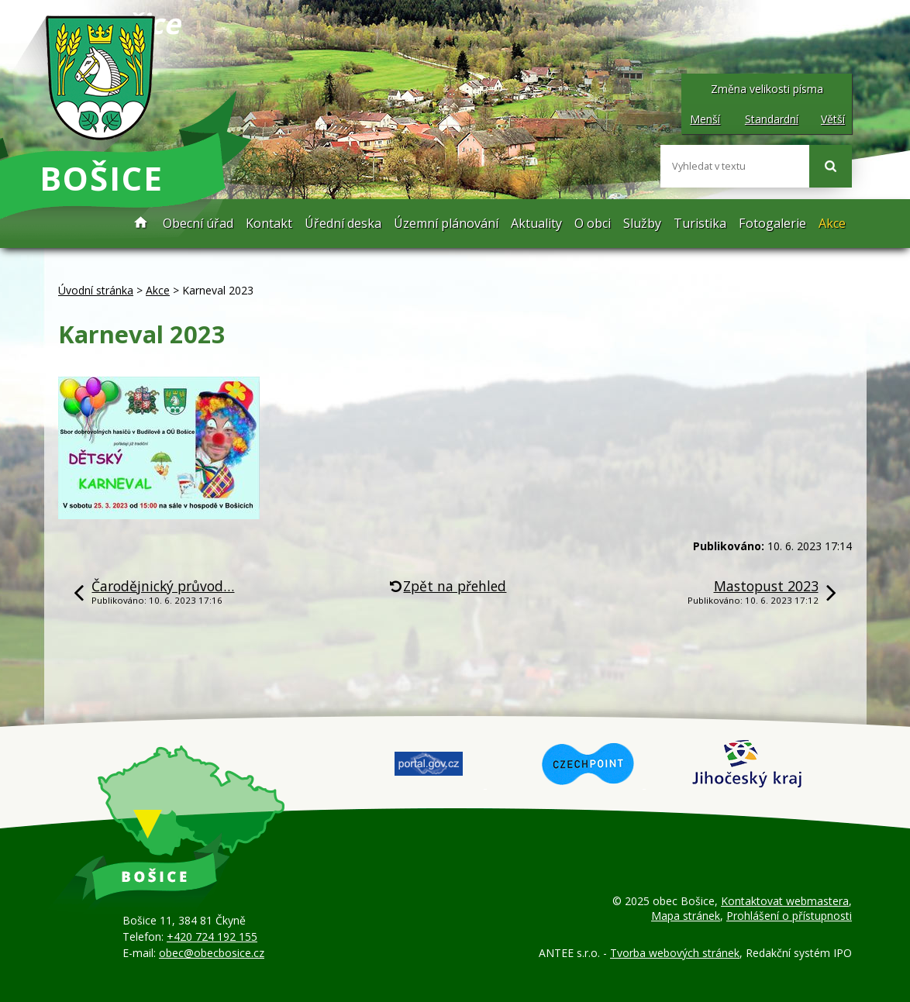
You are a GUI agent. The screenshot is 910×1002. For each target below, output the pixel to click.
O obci (592, 223)
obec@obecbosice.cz (211, 952)
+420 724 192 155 (212, 936)
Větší (833, 119)
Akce (832, 223)
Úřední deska (343, 223)
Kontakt (269, 223)
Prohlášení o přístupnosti (789, 915)
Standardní (771, 119)
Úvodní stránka (141, 223)
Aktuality (536, 223)
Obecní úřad (198, 223)
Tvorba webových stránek (674, 952)
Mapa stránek (685, 915)
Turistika (700, 223)
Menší (705, 119)
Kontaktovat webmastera (785, 901)
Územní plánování (446, 223)
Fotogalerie (772, 223)
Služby (642, 223)
